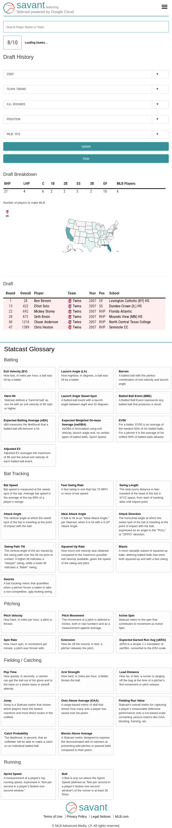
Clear (86, 158)
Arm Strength (70, 672)
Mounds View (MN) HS (125, 316)
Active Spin (127, 615)
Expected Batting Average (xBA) (26, 420)
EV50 (122, 420)
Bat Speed (11, 485)
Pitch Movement (73, 615)
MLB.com (121, 816)
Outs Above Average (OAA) (80, 700)
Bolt (64, 774)
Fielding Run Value (132, 700)
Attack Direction (130, 514)
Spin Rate (10, 640)
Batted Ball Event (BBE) (135, 396)
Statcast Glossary (29, 349)
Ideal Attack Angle (73, 514)
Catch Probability (16, 733)
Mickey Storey (44, 311)
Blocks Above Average (76, 733)
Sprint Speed (13, 774)
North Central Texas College (130, 322)
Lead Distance (129, 672)
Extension (68, 640)
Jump (8, 700)
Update (86, 146)
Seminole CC (118, 327)
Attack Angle (12, 514)
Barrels (124, 371)
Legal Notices (101, 816)
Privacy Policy (77, 816)
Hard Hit (10, 396)
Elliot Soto (41, 306)
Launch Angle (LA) (74, 371)
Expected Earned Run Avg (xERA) (142, 640)
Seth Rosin (42, 316)
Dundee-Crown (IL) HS (125, 306)
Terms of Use (53, 816)
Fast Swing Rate (72, 485)
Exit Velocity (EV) (15, 371)
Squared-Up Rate (73, 546)
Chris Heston (43, 327)
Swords (9, 579)
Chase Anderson (46, 322)
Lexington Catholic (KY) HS (129, 301)
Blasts (123, 546)
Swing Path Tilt (14, 546)
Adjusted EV (12, 449)
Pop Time (10, 672)
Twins (77, 301)
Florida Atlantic (120, 311)
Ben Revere (42, 301)
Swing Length (128, 485)
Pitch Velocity (13, 615)
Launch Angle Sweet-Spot (79, 396)
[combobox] (86, 26)
